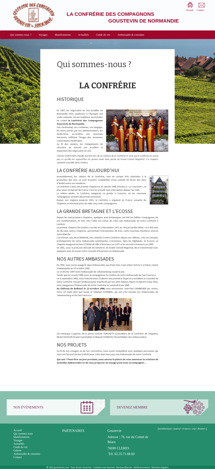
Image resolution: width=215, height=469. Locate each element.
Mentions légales (160, 467)
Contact (17, 457)
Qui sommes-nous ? (20, 34)
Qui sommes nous (23, 433)
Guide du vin (103, 34)
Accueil (17, 430)
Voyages (43, 34)
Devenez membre (132, 407)
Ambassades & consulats (130, 34)
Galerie (17, 450)
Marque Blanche (124, 467)
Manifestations (63, 34)
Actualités (83, 34)
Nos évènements (28, 407)
